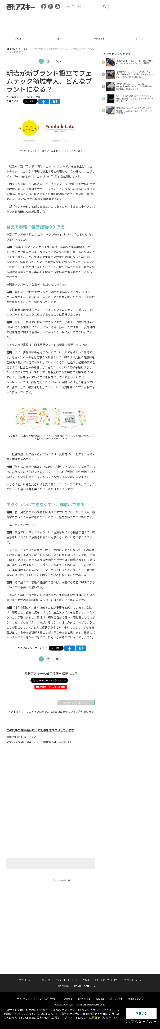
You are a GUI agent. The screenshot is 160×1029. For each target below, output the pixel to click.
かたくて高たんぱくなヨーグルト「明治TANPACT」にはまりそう (39, 742)
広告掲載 (100, 995)
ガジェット (100, 38)
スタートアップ (101, 977)
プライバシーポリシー (47, 995)
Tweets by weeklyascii (61, 880)
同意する (141, 1013)
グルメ (86, 977)
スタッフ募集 (116, 995)
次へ (58, 61)
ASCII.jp (64, 982)
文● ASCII (12, 101)
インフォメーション (132, 977)
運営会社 (68, 995)
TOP (21, 977)
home (11, 49)
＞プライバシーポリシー (141, 1021)
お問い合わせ (84, 995)
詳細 (94, 1017)
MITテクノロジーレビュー (88, 982)
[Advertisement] (80, 21)
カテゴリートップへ (75, 702)
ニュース (60, 38)
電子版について (135, 995)
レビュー (19, 38)
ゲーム (140, 38)
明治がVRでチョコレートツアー (22, 736)
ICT (25, 49)
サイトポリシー (24, 995)
